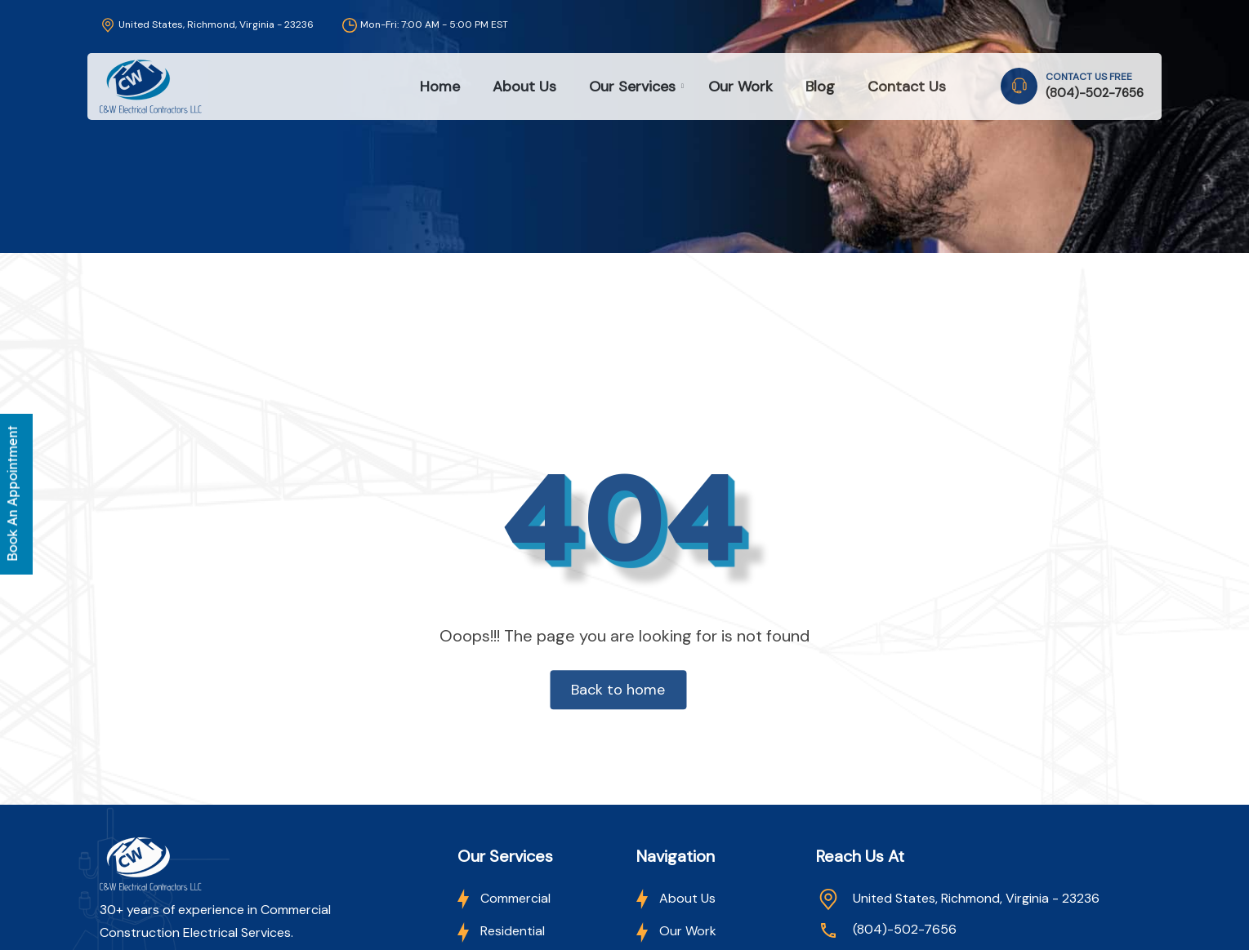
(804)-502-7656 (1095, 93)
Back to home (618, 690)
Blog (820, 86)
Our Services (632, 86)
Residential (501, 930)
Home (440, 86)
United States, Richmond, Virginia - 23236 (207, 24)
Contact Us (907, 86)
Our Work (740, 86)
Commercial (504, 898)
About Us (524, 86)
